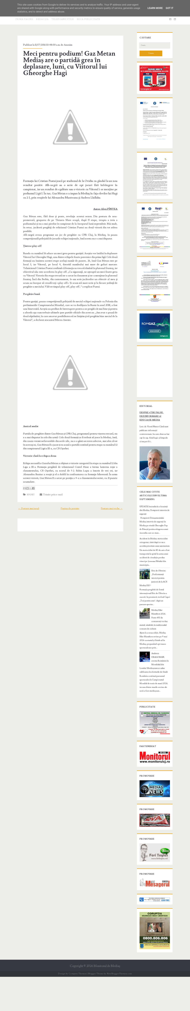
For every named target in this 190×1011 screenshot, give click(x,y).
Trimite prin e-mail (48, 496)
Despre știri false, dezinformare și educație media (154, 460)
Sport (28, 496)
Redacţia (42, 19)
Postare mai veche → (115, 509)
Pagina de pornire (70, 509)
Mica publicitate (88, 19)
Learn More (155, 8)
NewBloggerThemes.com (119, 1008)
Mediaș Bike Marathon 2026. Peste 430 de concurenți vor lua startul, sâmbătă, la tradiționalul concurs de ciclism (154, 642)
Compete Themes (77, 1008)
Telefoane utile (63, 19)
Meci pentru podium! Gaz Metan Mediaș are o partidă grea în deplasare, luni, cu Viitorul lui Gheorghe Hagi (66, 63)
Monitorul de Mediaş (107, 1000)
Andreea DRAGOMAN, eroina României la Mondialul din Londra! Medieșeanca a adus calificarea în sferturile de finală (153, 677)
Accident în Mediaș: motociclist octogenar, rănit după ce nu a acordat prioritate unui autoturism (153, 578)
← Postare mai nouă (25, 509)
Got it (169, 8)
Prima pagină (24, 19)
